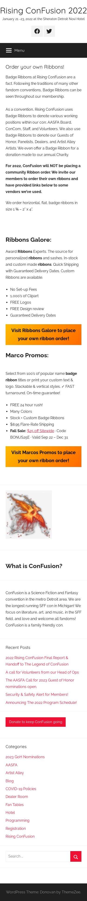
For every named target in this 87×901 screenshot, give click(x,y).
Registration (16, 828)
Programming (17, 820)
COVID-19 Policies (21, 789)
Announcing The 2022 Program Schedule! (41, 702)
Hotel (10, 812)
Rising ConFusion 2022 (43, 10)
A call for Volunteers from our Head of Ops (42, 672)
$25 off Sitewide (40, 431)
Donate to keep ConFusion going (35, 722)
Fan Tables (15, 805)
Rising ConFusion (20, 836)
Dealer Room (17, 796)
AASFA (11, 765)
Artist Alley (15, 773)
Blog (10, 781)
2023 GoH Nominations (25, 757)
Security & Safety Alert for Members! (37, 694)
